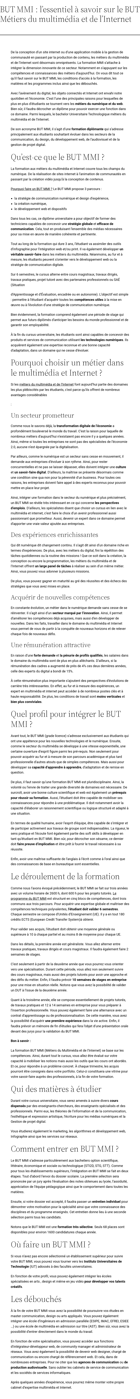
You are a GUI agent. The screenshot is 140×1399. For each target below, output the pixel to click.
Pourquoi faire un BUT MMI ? (31, 189)
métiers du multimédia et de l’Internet (46, 384)
